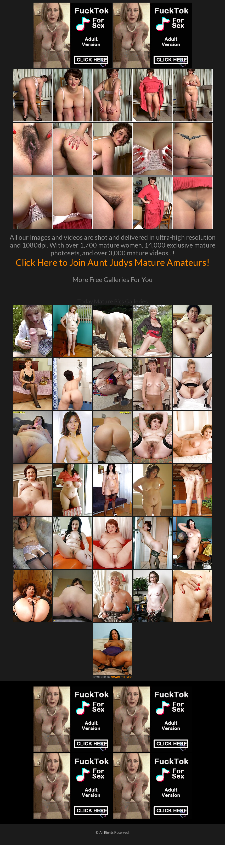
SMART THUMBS (121, 677)
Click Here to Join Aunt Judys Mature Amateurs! (112, 262)
